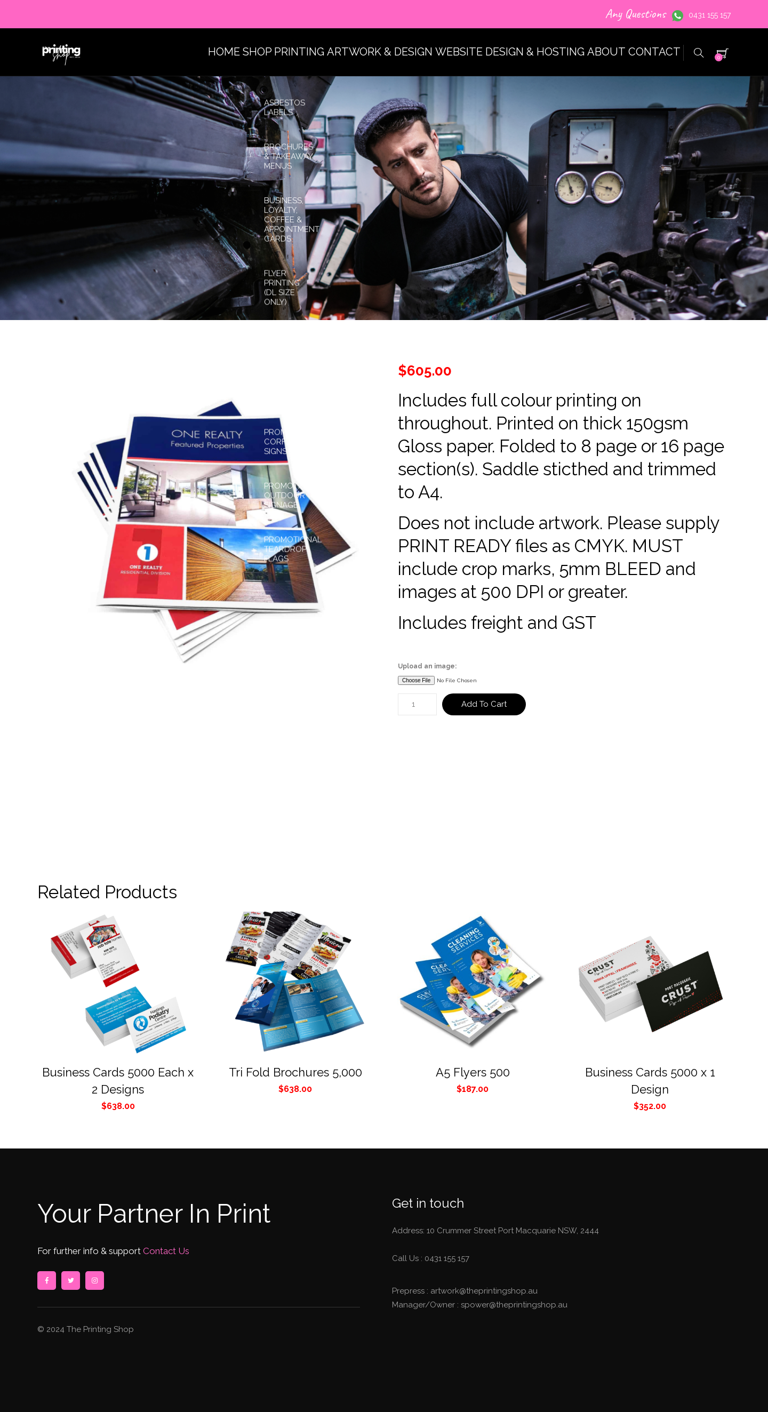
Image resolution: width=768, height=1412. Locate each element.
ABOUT (581, 52)
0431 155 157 (710, 15)
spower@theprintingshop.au (513, 1305)
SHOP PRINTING (216, 52)
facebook (46, 1281)
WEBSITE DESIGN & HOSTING (470, 52)
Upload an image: (427, 666)
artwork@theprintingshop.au (483, 1291)
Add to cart (484, 704)
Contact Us (165, 1251)
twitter (70, 1281)
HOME (138, 52)
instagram (94, 1281)
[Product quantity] (417, 704)
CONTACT (646, 52)
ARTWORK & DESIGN (327, 52)
